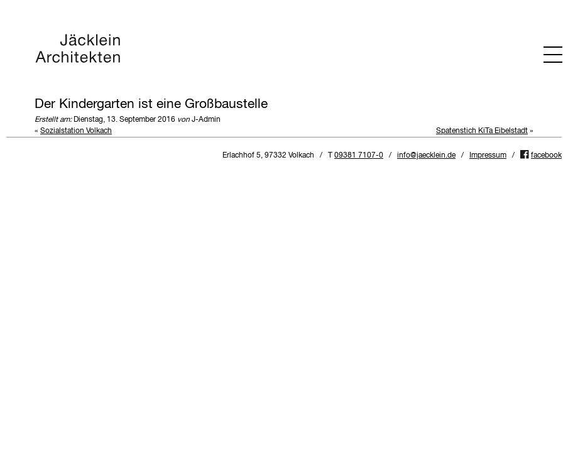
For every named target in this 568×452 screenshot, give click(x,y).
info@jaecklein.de (426, 155)
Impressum (487, 155)
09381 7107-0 (358, 155)
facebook (546, 155)
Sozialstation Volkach (76, 131)
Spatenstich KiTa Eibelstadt (482, 131)
